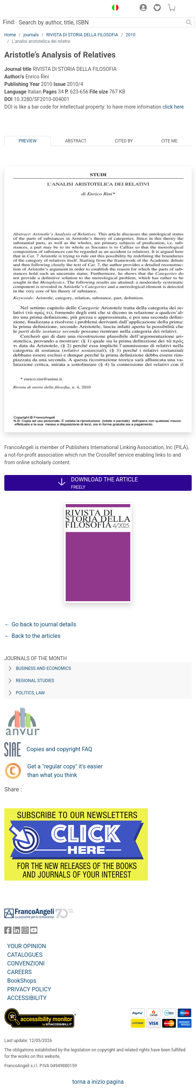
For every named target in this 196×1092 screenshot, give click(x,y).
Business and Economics (43, 668)
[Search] (189, 22)
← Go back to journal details (40, 624)
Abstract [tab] (76, 140)
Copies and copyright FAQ (59, 749)
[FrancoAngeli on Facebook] (7, 931)
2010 (130, 34)
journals (31, 34)
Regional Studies (35, 680)
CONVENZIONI (26, 963)
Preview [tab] (28, 140)
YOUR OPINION (26, 946)
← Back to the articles (32, 635)
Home (10, 34)
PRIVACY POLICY (29, 989)
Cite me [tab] (169, 140)
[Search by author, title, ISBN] (100, 22)
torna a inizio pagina (97, 1081)
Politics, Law (30, 692)
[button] (113, 9)
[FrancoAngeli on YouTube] (33, 931)
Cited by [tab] (124, 140)
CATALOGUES (24, 954)
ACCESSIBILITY (27, 998)
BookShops (21, 980)
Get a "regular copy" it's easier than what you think (65, 770)
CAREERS (19, 972)
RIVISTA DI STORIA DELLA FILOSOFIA (82, 34)
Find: (9, 22)
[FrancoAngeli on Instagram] (25, 931)
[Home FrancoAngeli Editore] (29, 8)
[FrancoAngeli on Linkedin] (16, 931)
